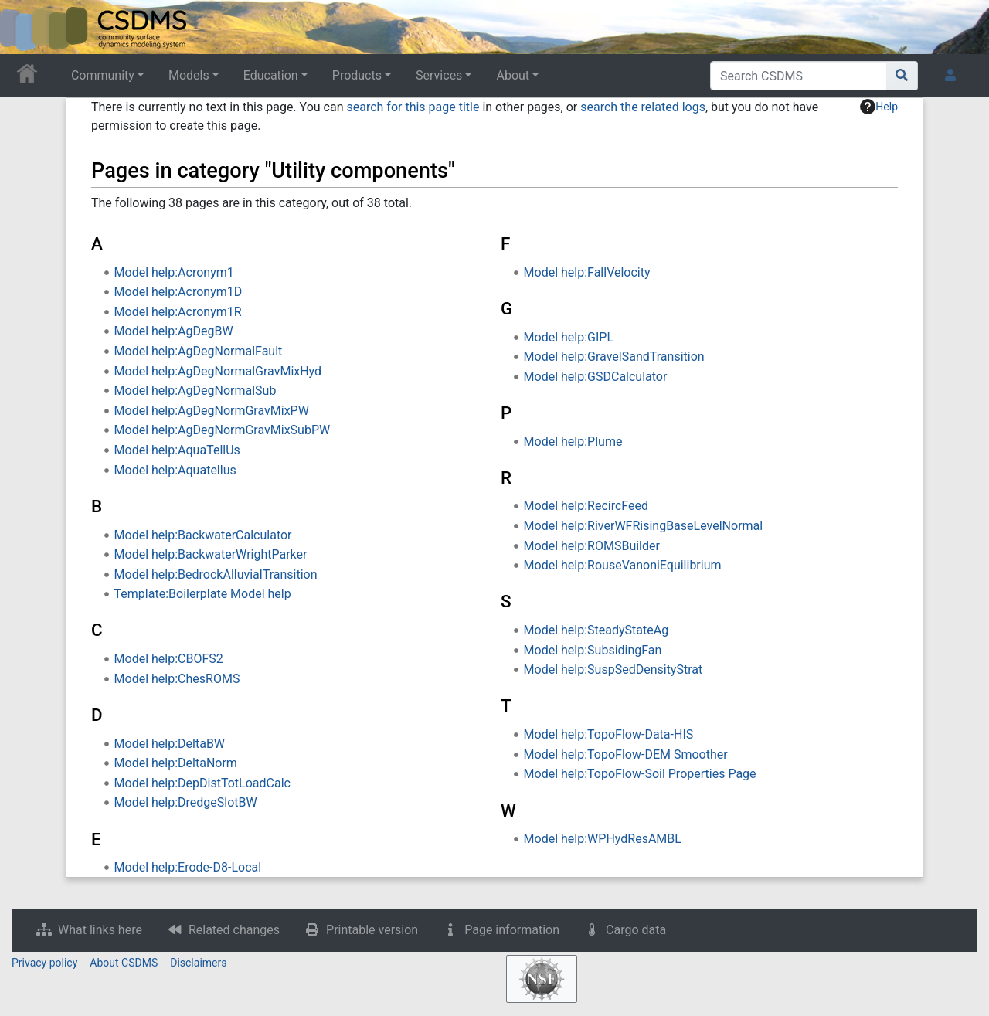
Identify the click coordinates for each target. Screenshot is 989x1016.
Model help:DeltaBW (169, 743)
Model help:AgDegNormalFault (198, 351)
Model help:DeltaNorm (175, 763)
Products (357, 75)
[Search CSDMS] (798, 75)
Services (439, 75)
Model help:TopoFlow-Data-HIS (609, 734)
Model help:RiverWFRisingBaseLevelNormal (643, 525)
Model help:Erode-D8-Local (188, 867)
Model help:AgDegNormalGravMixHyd (218, 371)
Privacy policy (44, 963)
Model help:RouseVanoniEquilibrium (623, 565)
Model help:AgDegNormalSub (195, 390)
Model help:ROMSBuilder (592, 546)
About (512, 75)
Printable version (372, 930)
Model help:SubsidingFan (593, 650)
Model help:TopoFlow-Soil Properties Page (640, 773)
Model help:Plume (573, 441)
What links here (100, 930)
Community (102, 75)
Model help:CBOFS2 (168, 658)
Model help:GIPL (568, 337)
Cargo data (636, 930)
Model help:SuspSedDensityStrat (613, 669)
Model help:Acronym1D (178, 291)
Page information (511, 930)
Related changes (234, 930)
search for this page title (412, 107)
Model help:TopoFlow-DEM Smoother (626, 754)
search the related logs (642, 107)
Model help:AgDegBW (173, 331)
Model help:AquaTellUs (177, 450)
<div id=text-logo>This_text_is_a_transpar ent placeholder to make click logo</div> (24, 27)
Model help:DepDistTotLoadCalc (202, 783)
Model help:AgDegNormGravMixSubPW (222, 430)
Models (188, 75)
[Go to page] (902, 75)
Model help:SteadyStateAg (596, 630)
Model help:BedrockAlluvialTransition (216, 574)
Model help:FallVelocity (587, 272)
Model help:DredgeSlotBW (185, 802)
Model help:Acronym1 (174, 272)
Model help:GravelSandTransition (614, 356)
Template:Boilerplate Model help (202, 593)
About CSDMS (124, 963)
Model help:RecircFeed (586, 505)
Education (270, 75)
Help (879, 106)
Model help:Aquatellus (175, 470)
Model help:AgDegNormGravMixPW (211, 410)
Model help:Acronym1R (178, 311)
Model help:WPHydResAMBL (602, 838)
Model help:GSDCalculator (596, 376)
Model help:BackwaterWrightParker (211, 554)
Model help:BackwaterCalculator (203, 535)
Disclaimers (198, 963)
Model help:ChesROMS (177, 678)
